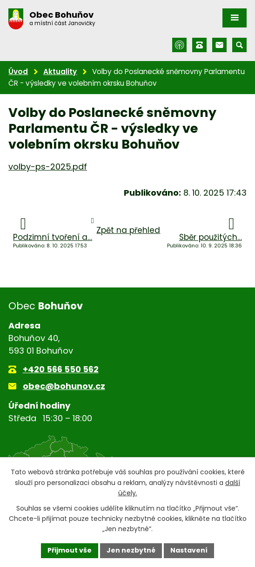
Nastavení (189, 550)
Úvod (18, 71)
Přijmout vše (69, 550)
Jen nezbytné (131, 550)
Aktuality (60, 71)
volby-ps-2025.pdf (47, 166)
